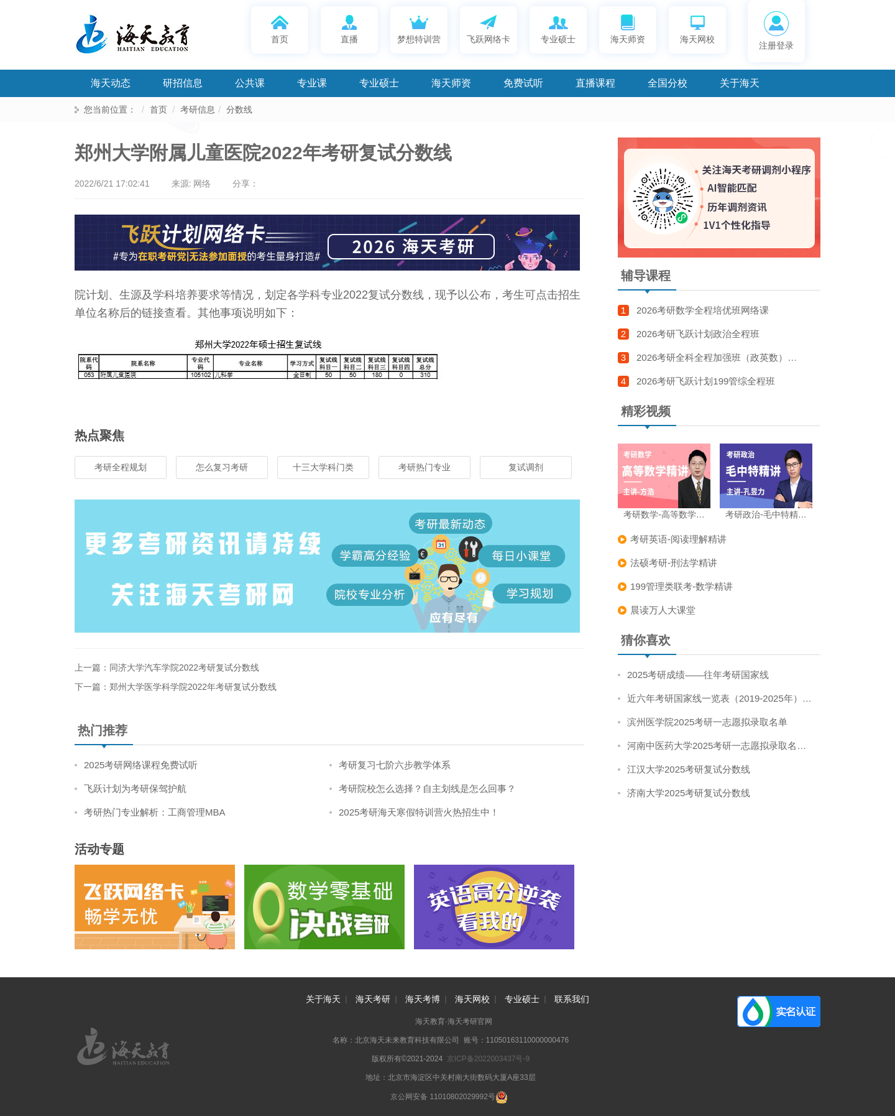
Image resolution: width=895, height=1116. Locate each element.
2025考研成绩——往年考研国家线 (698, 674)
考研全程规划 (120, 467)
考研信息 (197, 109)
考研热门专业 (424, 467)
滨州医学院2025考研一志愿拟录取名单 (707, 722)
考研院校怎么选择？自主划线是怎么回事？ (427, 788)
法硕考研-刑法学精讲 (673, 562)
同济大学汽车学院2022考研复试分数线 (184, 667)
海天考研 (373, 999)
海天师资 (627, 28)
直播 (349, 28)
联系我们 (571, 999)
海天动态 (111, 83)
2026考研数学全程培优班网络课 (702, 310)
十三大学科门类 (323, 467)
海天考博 (422, 999)
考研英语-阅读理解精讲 (678, 539)
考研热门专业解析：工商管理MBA (155, 812)
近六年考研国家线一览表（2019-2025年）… (719, 698)
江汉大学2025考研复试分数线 (688, 769)
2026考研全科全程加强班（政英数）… (716, 357)
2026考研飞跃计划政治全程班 (698, 333)
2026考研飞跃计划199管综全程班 (705, 381)
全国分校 (667, 83)
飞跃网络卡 (488, 28)
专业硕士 (558, 28)
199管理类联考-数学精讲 (681, 586)
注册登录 (776, 30)
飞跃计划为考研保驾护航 (135, 788)
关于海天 (740, 83)
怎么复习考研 (222, 467)
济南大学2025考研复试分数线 (688, 793)
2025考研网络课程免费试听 (141, 765)
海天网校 (697, 28)
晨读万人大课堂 (662, 610)
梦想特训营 (419, 28)
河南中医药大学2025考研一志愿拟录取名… (716, 745)
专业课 (312, 83)
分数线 (239, 109)
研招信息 (183, 83)
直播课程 (595, 83)
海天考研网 (149, 37)
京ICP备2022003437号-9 (488, 1058)
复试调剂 (525, 467)
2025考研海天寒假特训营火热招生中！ (419, 812)
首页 (280, 28)
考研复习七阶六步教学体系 (395, 765)
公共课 (250, 83)
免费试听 (523, 83)
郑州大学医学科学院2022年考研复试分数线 (193, 687)
